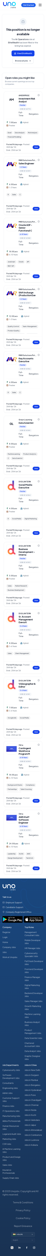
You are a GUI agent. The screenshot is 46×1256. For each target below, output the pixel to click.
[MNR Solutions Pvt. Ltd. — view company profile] (11, 164)
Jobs (4, 952)
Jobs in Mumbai (31, 1080)
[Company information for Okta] (38, 744)
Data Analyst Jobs (33, 1051)
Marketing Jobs (9, 1139)
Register (6, 932)
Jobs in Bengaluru (32, 1085)
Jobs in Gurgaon (32, 1075)
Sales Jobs (7, 1165)
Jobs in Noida (30, 1110)
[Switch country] (23, 1234)
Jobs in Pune (30, 1095)
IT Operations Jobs (11, 1111)
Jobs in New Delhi (32, 1070)
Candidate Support (14, 907)
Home (5, 942)
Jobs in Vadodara (32, 1120)
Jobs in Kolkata (31, 1145)
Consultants (8, 1083)
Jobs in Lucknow (32, 1140)
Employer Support (14, 902)
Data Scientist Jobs (33, 1038)
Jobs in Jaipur (30, 1125)
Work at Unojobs (9, 957)
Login (4, 937)
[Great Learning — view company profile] (11, 423)
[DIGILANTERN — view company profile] (11, 485)
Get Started (28, 5)
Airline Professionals (11, 1121)
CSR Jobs (6, 1144)
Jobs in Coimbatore (33, 1135)
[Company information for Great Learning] (38, 419)
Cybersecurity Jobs (11, 1070)
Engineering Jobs (10, 1088)
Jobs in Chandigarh (33, 1100)
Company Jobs (9, 947)
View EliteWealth (23, 53)
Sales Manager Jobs (33, 1001)
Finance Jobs (8, 1106)
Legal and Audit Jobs (11, 1134)
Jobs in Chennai (31, 1105)
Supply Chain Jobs (10, 1178)
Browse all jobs (23, 61)
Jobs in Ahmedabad (33, 1130)
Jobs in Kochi (30, 1115)
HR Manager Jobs (32, 948)
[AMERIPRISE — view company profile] (11, 99)
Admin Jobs (7, 1093)
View (36, 147)
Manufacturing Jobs (11, 1116)
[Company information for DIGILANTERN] (38, 481)
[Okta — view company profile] (11, 749)
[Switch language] (23, 1240)
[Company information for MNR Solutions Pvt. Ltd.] (38, 159)
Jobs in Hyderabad (33, 1090)
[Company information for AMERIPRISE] (38, 95)
